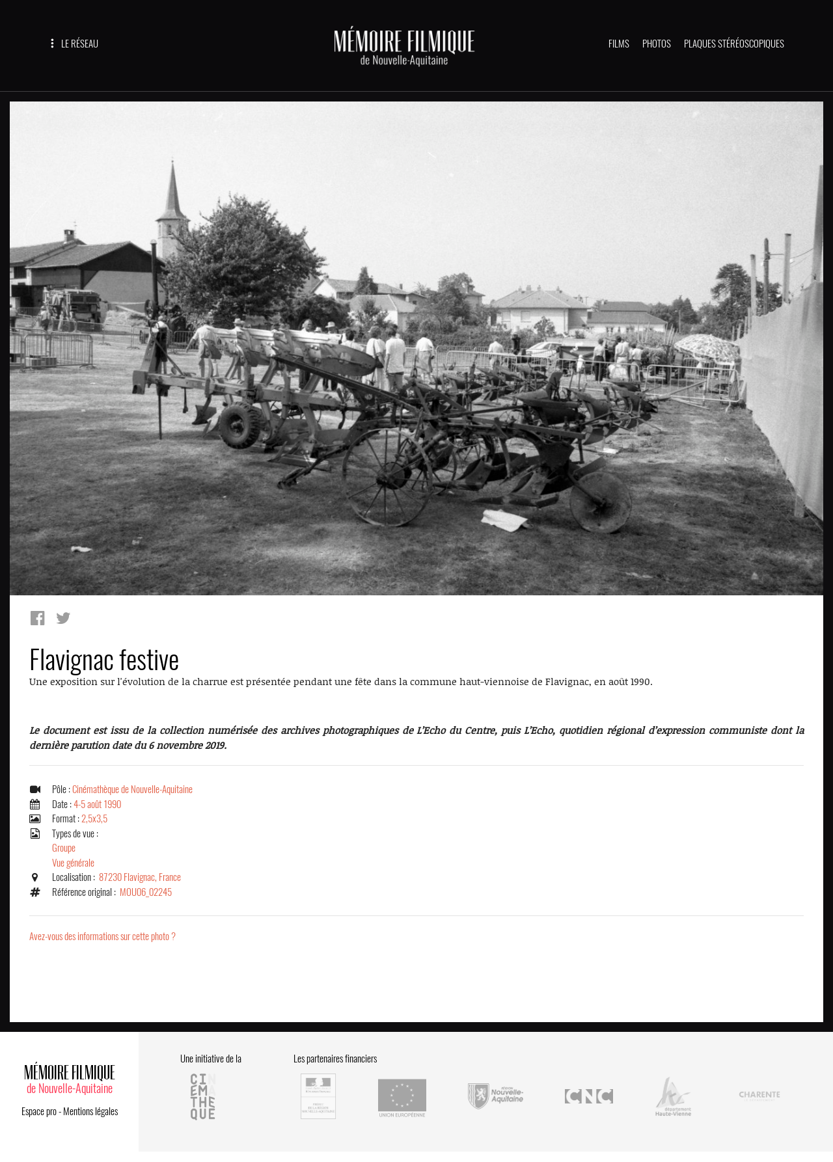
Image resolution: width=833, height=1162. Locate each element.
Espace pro (39, 1111)
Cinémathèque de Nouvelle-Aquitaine (132, 789)
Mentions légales (90, 1111)
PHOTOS (656, 43)
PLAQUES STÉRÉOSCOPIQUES (734, 43)
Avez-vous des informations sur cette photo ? (102, 936)
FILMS (618, 43)
